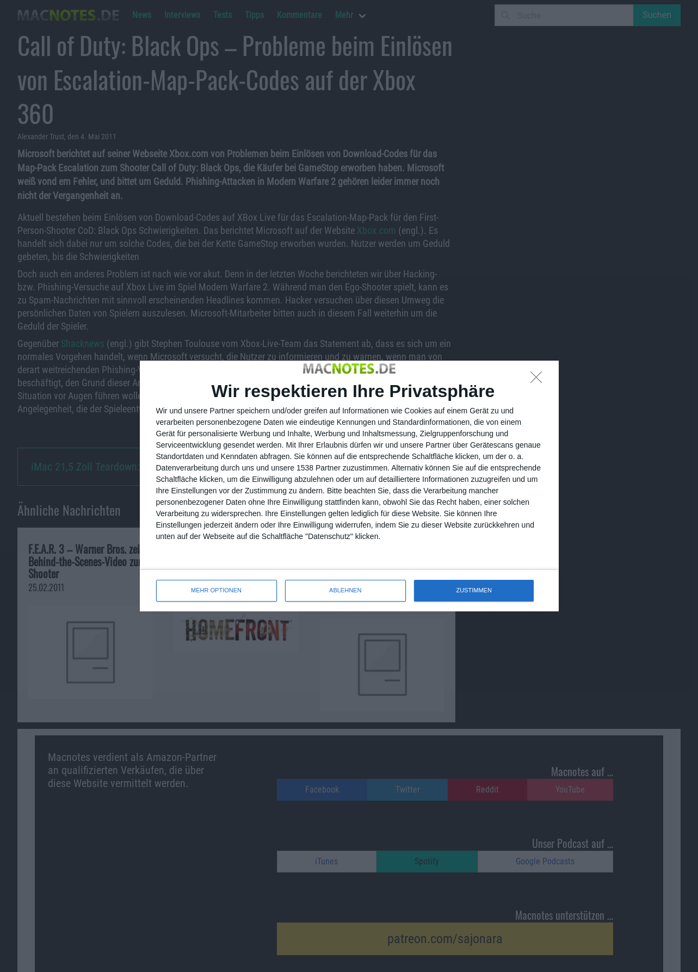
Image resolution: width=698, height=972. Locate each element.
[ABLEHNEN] (539, 380)
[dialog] (349, 486)
